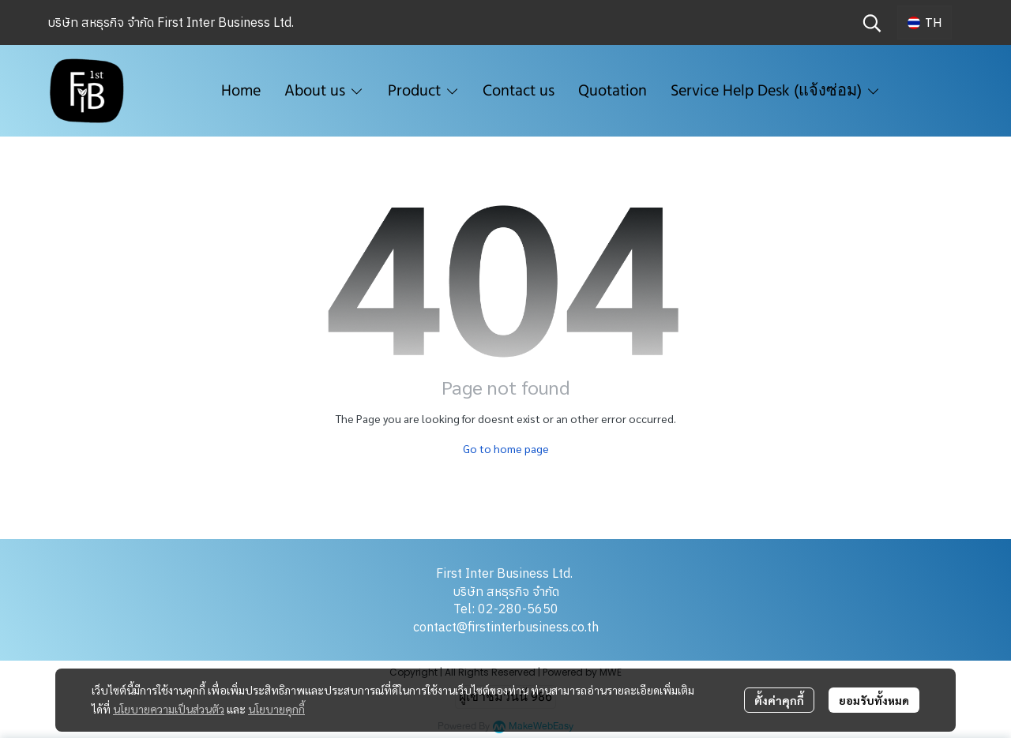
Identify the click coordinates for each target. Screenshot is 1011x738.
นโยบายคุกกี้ (276, 709)
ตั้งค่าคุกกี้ (779, 700)
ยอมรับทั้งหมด (874, 700)
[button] (872, 22)
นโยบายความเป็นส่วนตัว (168, 709)
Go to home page (506, 448)
